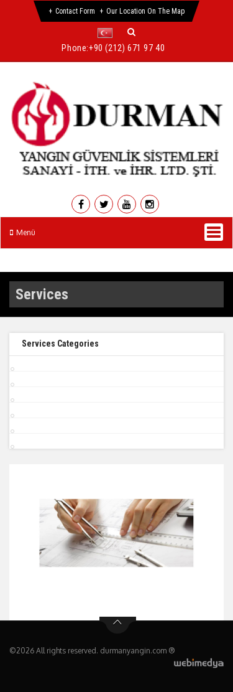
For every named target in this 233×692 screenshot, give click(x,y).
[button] (108, 33)
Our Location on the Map (145, 11)
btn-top (117, 625)
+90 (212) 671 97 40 (127, 48)
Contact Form (75, 11)
